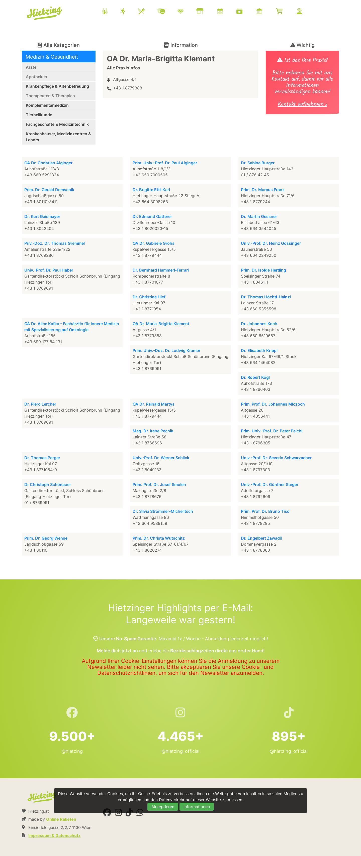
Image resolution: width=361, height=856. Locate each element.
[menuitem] (208, 12)
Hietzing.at (45, 13)
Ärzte (31, 67)
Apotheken (36, 76)
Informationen (197, 806)
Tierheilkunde (39, 114)
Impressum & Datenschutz (54, 835)
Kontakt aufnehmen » (302, 105)
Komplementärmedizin (47, 105)
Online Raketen (61, 819)
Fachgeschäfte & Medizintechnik (57, 124)
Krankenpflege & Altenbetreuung (57, 86)
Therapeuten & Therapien (50, 95)
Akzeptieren (162, 806)
